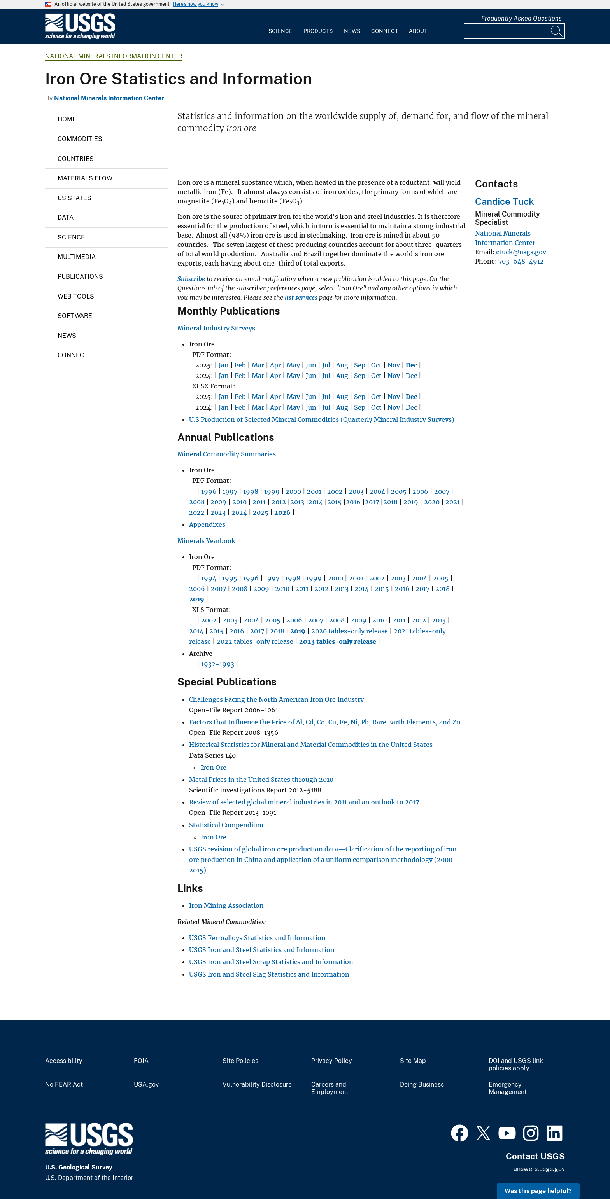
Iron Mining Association (226, 905)
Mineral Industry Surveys (216, 328)
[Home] (80, 37)
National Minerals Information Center (113, 56)
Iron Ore (213, 767)
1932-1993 (217, 664)
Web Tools (76, 296)
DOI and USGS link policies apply (516, 1064)
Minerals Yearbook (206, 541)
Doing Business (422, 1084)
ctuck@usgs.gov (521, 252)
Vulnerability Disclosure (257, 1084)
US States (74, 198)
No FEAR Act (64, 1084)
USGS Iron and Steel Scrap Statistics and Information (271, 962)
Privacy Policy (331, 1060)
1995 (229, 578)
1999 (272, 491)
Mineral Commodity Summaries (226, 454)
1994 (208, 578)
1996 (209, 491)
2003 (356, 491)
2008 (197, 502)
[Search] (557, 31)
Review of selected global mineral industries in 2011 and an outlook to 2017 (304, 802)
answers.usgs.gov (539, 1169)
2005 (399, 491)
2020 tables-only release (349, 631)
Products (318, 31)
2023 (218, 512)
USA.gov (146, 1084)
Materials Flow (85, 178)
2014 (316, 502)
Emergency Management (508, 1088)
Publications (80, 276)
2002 (335, 491)
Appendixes (207, 524)
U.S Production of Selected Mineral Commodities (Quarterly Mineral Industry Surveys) (321, 419)
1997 (230, 491)
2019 (410, 502)
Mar (258, 365)
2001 (314, 491)
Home (67, 119)
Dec (411, 375)
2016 (353, 502)
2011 (259, 502)
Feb (240, 365)
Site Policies (240, 1060)
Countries (76, 159)
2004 (377, 491)
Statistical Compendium (226, 825)
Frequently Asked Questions (521, 18)
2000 (293, 491)
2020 (432, 502)
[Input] (514, 31)
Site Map (413, 1060)
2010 (239, 502)
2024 (239, 512)
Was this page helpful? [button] (538, 1191)
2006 (420, 491)
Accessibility (63, 1060)
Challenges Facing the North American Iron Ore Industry (276, 699)
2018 (390, 502)
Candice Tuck (504, 201)
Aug (342, 365)
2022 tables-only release (255, 641)
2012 (279, 502)
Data (66, 217)
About (418, 31)
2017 (372, 502)
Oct (376, 365)
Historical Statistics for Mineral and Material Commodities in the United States (311, 744)
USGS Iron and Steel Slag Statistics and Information (269, 974)
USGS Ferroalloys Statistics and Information (257, 938)
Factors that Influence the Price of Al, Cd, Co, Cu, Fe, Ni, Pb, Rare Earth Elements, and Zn (325, 722)
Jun (311, 365)
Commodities (80, 139)
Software (75, 316)
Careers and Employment (329, 1088)
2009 (218, 502)
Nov (393, 365)
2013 (297, 502)
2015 (334, 502)
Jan (224, 365)
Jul (326, 365)
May (293, 365)
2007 (441, 491)
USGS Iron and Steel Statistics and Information (262, 950)
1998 (250, 491)
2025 (260, 512)
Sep (359, 365)
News (352, 31)
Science (280, 31)
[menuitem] (280, 26)
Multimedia (77, 256)
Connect (384, 31)
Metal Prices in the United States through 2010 (261, 779)
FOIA (141, 1060)
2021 (452, 502)
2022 (197, 512)
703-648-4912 (521, 261)
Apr (275, 365)
